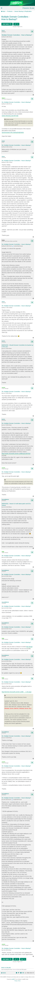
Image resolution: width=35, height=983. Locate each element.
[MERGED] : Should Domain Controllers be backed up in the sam (17, 345)
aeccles (3, 419)
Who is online (6, 967)
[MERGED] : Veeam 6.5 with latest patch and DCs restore (16, 504)
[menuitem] (32, 8)
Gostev (3, 240)
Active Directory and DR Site (10, 115)
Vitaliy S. (3, 98)
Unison (3, 30)
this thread (29, 646)
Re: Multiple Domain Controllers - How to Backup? (16, 102)
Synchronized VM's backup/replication (13, 132)
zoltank (3, 141)
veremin (3, 387)
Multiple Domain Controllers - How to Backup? (15, 17)
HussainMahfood (5, 499)
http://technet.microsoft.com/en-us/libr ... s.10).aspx (16, 692)
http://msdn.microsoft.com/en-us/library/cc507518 (16, 453)
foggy (3, 551)
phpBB (13, 979)
